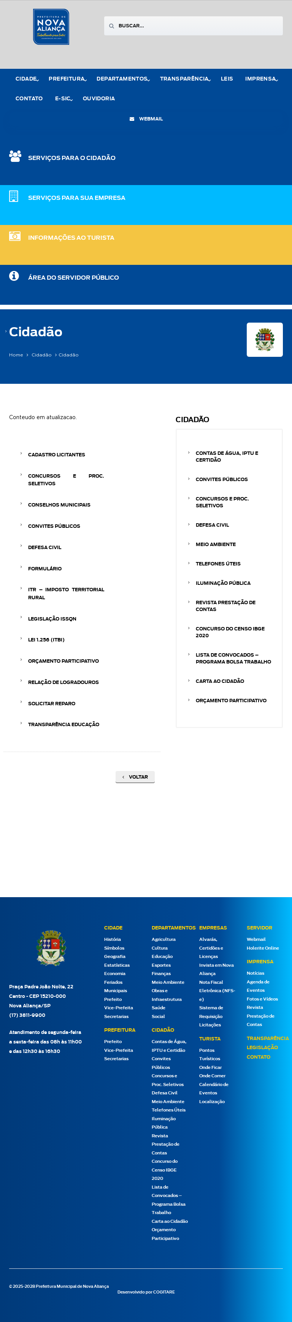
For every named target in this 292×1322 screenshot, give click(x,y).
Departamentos (122, 79)
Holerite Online (263, 948)
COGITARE (164, 1292)
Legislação (262, 1047)
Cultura (160, 948)
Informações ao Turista (71, 238)
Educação (162, 957)
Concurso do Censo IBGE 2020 (230, 632)
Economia (114, 974)
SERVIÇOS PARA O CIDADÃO (72, 158)
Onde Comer (212, 1076)
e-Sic (63, 99)
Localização (212, 1102)
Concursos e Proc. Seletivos (66, 480)
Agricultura (164, 939)
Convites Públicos (54, 526)
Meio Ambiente (216, 544)
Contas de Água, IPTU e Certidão (227, 456)
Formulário (45, 569)
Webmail (256, 939)
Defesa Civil (44, 547)
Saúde (158, 1008)
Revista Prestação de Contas (226, 606)
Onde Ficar (210, 1068)
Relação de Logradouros (63, 682)
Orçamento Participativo (63, 661)
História (112, 939)
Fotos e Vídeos (262, 999)
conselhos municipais (59, 505)
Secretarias (116, 1017)
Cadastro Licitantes (56, 455)
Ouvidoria (99, 99)
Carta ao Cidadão (220, 681)
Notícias (255, 973)
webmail (146, 119)
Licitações (210, 1025)
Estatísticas (117, 965)
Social (158, 1017)
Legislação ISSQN (52, 619)
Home (16, 355)
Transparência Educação (63, 724)
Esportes (161, 965)
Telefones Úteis (218, 564)
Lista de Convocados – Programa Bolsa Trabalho (233, 658)
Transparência (184, 79)
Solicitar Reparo (51, 703)
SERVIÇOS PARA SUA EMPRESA (76, 198)
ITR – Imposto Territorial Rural (66, 593)
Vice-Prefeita (118, 1008)
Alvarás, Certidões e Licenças (211, 948)
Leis (227, 79)
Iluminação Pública (223, 583)
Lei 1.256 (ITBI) (46, 640)
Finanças (161, 974)
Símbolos (114, 948)
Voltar (135, 777)
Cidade (26, 79)
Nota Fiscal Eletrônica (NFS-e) (217, 991)
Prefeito (113, 999)
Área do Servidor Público (73, 278)
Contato (29, 99)
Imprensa (260, 79)
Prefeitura (66, 79)
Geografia (114, 957)
